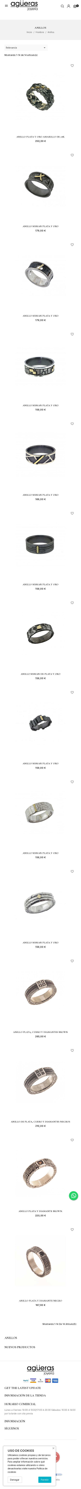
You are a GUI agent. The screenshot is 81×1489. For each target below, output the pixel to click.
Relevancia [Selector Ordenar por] (26, 48)
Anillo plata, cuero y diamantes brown (40, 1032)
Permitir (45, 1479)
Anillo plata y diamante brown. (41, 1211)
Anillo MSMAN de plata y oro (40, 674)
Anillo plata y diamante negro (40, 1301)
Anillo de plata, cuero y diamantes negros (40, 1121)
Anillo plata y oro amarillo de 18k (40, 137)
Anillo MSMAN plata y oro (40, 226)
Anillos (11, 1338)
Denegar (14, 1479)
